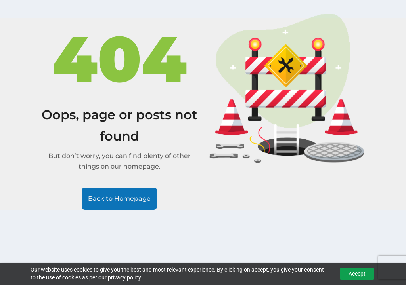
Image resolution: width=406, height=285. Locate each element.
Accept (357, 273)
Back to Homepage (119, 198)
